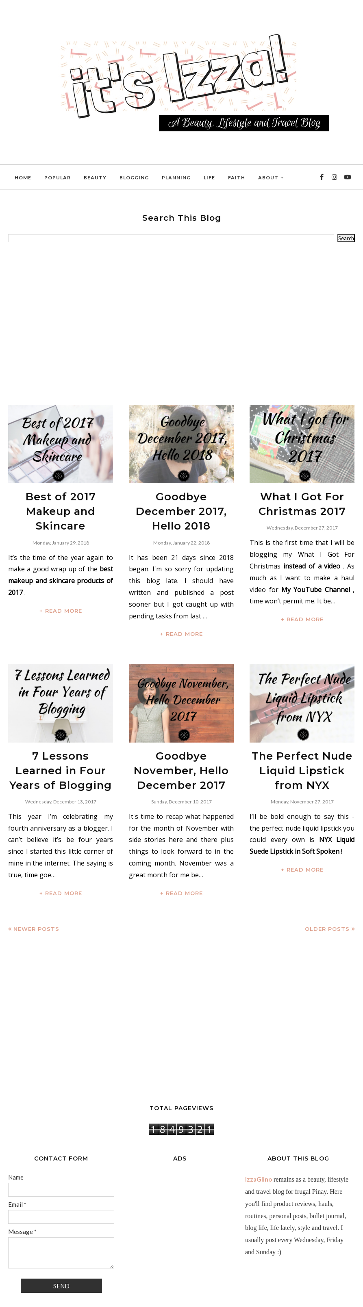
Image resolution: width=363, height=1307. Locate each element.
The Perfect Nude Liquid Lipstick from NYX (302, 744)
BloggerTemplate (108, 1297)
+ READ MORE (60, 589)
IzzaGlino (258, 1148)
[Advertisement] (181, 324)
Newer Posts (36, 898)
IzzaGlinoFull (44, 1297)
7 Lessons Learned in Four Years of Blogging (61, 744)
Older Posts (327, 898)
